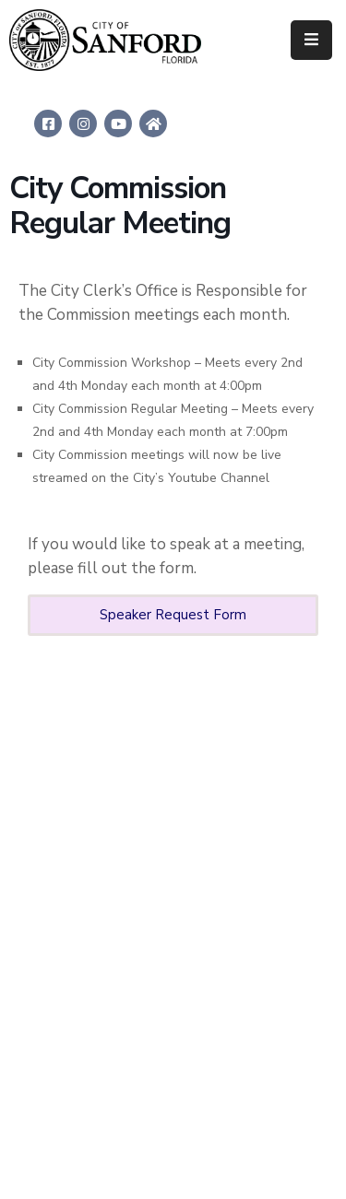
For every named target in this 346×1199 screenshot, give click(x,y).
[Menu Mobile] (311, 40)
